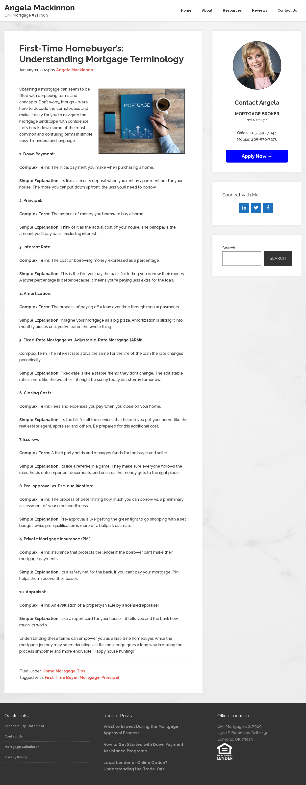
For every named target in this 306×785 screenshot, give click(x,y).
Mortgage (90, 677)
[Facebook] (268, 208)
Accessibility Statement (24, 726)
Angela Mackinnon (39, 7)
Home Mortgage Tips (64, 671)
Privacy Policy (15, 757)
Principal (110, 677)
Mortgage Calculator (21, 747)
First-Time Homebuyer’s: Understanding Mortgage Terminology (101, 53)
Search (228, 248)
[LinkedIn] (244, 208)
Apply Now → (257, 156)
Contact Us (13, 736)
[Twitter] (256, 208)
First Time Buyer (61, 677)
